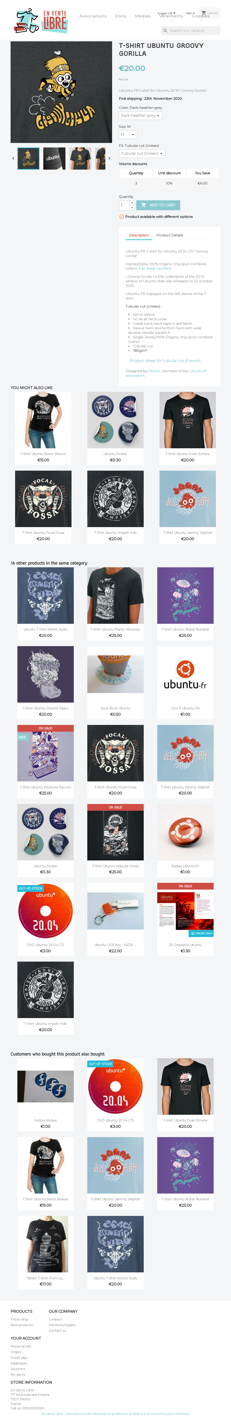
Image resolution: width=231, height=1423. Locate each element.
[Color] (140, 115)
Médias (143, 16)
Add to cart (158, 205)
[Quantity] (124, 205)
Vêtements (172, 16)
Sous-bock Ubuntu (115, 708)
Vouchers (18, 1369)
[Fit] (142, 153)
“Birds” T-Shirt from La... (45, 1278)
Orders (16, 1352)
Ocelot (154, 371)
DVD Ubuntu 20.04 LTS (45, 945)
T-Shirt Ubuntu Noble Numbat (185, 629)
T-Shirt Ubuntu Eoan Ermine (187, 454)
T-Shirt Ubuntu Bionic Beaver (43, 454)
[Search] (190, 30)
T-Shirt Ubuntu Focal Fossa (43, 533)
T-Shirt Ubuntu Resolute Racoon (45, 787)
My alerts (18, 1375)
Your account (26, 1338)
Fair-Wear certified (155, 268)
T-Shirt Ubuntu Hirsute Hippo (45, 708)
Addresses (19, 1363)
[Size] (128, 134)
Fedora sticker (45, 1120)
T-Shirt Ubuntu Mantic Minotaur (115, 629)
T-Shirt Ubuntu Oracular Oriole (115, 866)
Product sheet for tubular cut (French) (165, 361)
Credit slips (19, 1358)
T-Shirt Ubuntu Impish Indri (115, 533)
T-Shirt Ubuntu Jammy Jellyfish (187, 533)
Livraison (55, 1319)
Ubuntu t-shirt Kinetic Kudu (45, 629)
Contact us (57, 1331)
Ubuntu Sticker (115, 454)
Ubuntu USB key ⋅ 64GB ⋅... (115, 945)
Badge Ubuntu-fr (185, 866)
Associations (93, 16)
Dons (121, 16)
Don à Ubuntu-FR (185, 708)
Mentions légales (62, 1325)
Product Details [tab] (169, 235)
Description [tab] (139, 235)
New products (22, 1325)
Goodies (201, 16)
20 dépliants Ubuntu (185, 945)
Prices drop (19, 1319)
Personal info (21, 1346)
